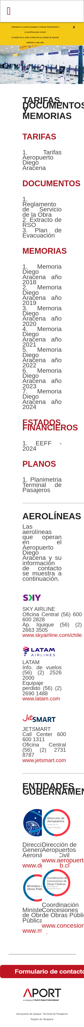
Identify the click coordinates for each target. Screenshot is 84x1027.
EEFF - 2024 (42, 446)
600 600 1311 (44, 736)
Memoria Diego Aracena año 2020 (42, 316)
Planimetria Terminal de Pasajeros (42, 484)
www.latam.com (41, 699)
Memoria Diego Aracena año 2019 (42, 295)
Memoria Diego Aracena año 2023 (42, 378)
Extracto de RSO (42, 222)
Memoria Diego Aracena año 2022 (42, 357)
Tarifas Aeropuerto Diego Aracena (42, 160)
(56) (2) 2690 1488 (42, 690)
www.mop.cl (39, 930)
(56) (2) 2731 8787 (44, 752)
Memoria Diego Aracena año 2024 (42, 399)
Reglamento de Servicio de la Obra (42, 209)
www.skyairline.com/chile (52, 635)
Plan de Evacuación (42, 233)
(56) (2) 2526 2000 (42, 675)
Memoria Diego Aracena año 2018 (42, 274)
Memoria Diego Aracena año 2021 (42, 336)
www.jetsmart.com (44, 760)
